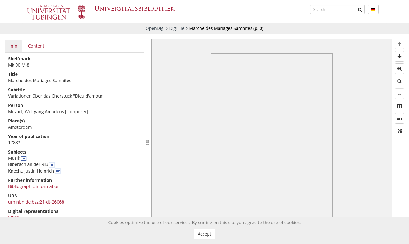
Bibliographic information (34, 186)
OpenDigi (155, 28)
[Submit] (360, 9)
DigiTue (177, 28)
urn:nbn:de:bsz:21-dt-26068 (36, 202)
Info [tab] (13, 46)
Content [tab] (36, 46)
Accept (204, 234)
